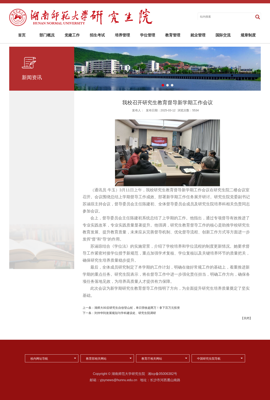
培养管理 (122, 35)
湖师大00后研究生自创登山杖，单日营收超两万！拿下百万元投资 (137, 307)
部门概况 (47, 35)
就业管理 (197, 35)
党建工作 (72, 35)
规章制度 (248, 35)
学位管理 (147, 35)
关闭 (246, 318)
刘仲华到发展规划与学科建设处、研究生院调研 (125, 313)
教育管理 (172, 35)
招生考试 (97, 35)
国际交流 (223, 35)
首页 (22, 35)
